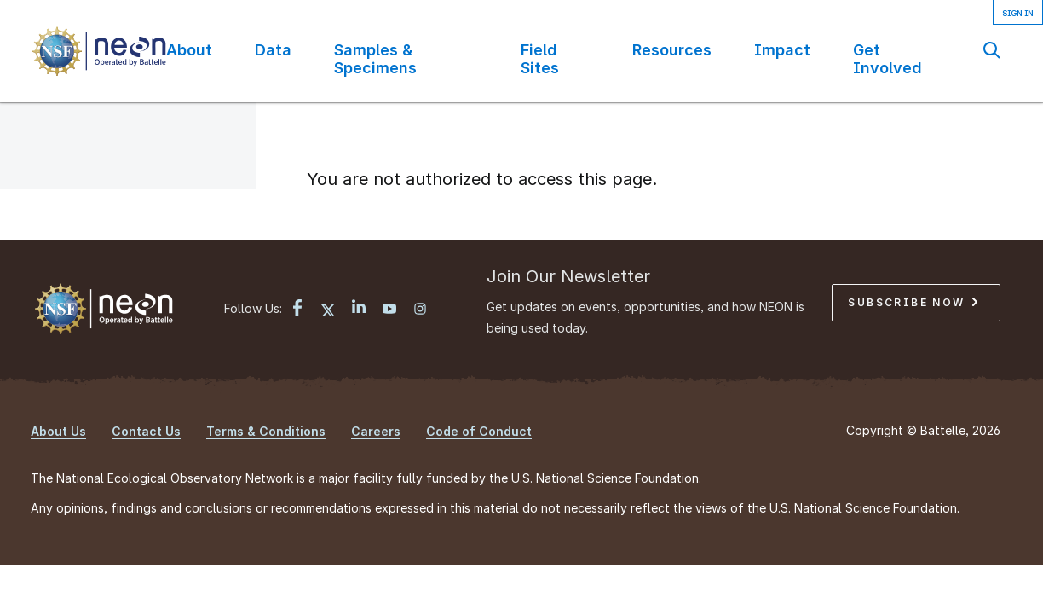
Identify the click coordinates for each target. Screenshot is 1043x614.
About (189, 50)
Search (991, 50)
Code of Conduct (479, 431)
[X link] (328, 310)
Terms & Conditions (266, 431)
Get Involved (887, 59)
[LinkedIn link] (358, 308)
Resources (672, 50)
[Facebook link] (297, 310)
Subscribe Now (912, 302)
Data (273, 50)
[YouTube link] (389, 310)
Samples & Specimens (375, 59)
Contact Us (146, 431)
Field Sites (540, 59)
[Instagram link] (420, 310)
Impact (782, 50)
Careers (375, 431)
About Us (58, 431)
